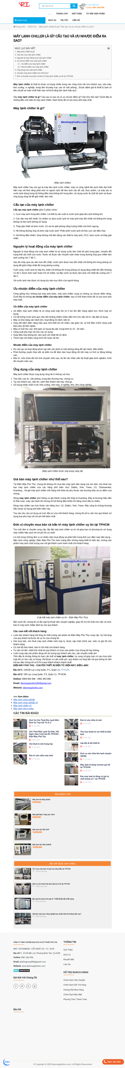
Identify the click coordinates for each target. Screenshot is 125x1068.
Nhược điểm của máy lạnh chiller (35, 67)
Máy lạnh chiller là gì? (26, 52)
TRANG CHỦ (62, 13)
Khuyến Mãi (68, 959)
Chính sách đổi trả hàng (74, 985)
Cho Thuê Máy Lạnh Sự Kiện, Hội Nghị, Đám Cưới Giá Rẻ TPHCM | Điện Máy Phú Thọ (44, 734)
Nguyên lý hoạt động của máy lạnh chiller (34, 58)
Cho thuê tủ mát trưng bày (41, 744)
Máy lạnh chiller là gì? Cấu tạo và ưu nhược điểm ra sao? (66, 26)
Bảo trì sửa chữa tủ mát (91, 720)
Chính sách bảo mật (72, 994)
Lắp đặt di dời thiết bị (89, 743)
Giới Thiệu (68, 950)
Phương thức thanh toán (75, 999)
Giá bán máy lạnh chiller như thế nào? (33, 73)
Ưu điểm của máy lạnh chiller (33, 64)
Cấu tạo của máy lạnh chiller (29, 55)
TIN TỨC (64, 20)
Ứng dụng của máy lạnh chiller (29, 70)
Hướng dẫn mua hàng (73, 990)
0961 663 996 (98, 7)
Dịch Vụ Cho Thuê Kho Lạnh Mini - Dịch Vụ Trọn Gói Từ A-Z (44, 721)
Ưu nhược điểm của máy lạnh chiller (32, 61)
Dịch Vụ (67, 954)
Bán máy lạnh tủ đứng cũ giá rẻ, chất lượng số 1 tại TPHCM (94, 777)
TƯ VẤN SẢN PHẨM (95, 13)
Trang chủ (19, 26)
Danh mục (21, 20)
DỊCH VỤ (52, 20)
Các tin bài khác (26, 713)
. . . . (50, 13)
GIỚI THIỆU (77, 13)
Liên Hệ (66, 964)
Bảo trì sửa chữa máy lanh (41, 755)
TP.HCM (65, 670)
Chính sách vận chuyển (74, 980)
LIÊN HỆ (76, 20)
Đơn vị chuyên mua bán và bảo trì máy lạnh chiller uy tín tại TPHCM (45, 76)
